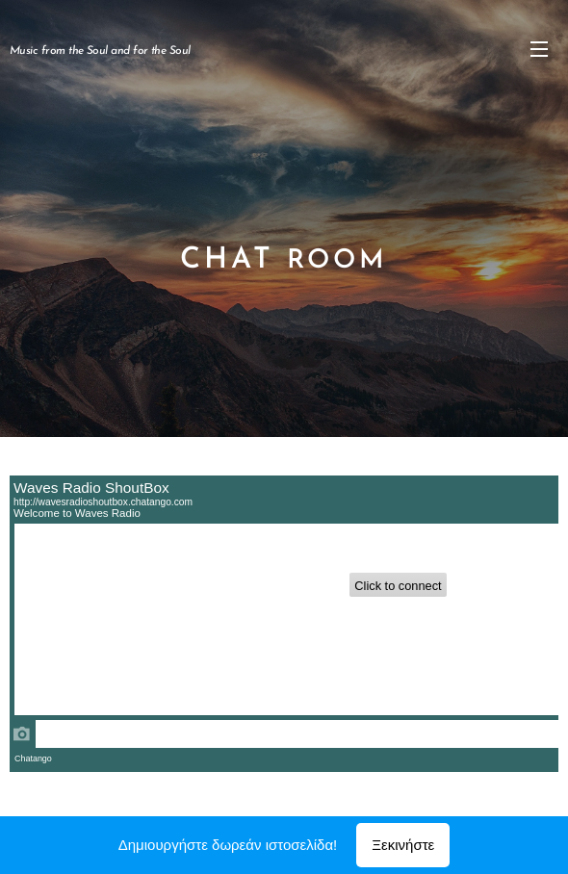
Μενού (539, 49)
